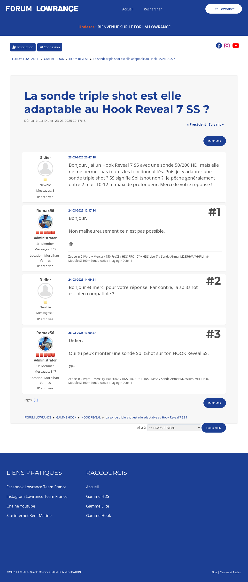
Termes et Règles (230, 572)
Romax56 (45, 210)
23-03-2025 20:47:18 (82, 157)
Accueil (92, 487)
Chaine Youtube (21, 506)
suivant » (216, 124)
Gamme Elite (97, 506)
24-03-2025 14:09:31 (82, 280)
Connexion (50, 47)
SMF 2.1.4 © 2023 (18, 572)
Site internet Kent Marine (29, 515)
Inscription (22, 47)
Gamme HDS (97, 496)
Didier (45, 157)
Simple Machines (40, 572)
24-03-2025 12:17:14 (82, 210)
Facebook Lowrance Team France (37, 487)
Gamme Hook (98, 515)
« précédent (196, 124)
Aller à (141, 427)
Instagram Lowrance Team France (37, 496)
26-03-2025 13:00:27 (82, 333)
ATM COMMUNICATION (66, 572)
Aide (214, 572)
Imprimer (214, 141)
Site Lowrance (224, 9)
